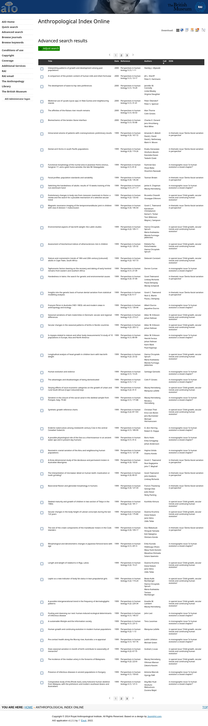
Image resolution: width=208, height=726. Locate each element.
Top (205, 707)
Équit (83, 720)
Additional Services (14, 65)
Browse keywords (13, 42)
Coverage (8, 60)
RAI (4, 71)
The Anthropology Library (13, 84)
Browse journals (12, 37)
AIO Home (8, 21)
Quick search (10, 27)
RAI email (8, 76)
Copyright (8, 55)
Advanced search (12, 32)
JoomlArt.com (154, 716)
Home (28, 707)
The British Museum (14, 91)
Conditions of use (12, 50)
